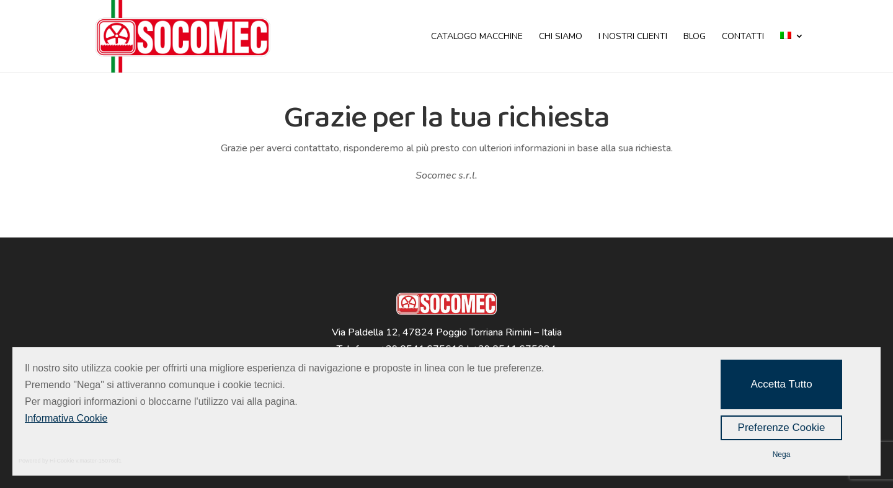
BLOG (694, 37)
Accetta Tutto (781, 384)
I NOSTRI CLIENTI (632, 37)
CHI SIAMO (560, 37)
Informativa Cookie (66, 418)
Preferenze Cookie (781, 427)
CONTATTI (743, 37)
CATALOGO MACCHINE (477, 37)
